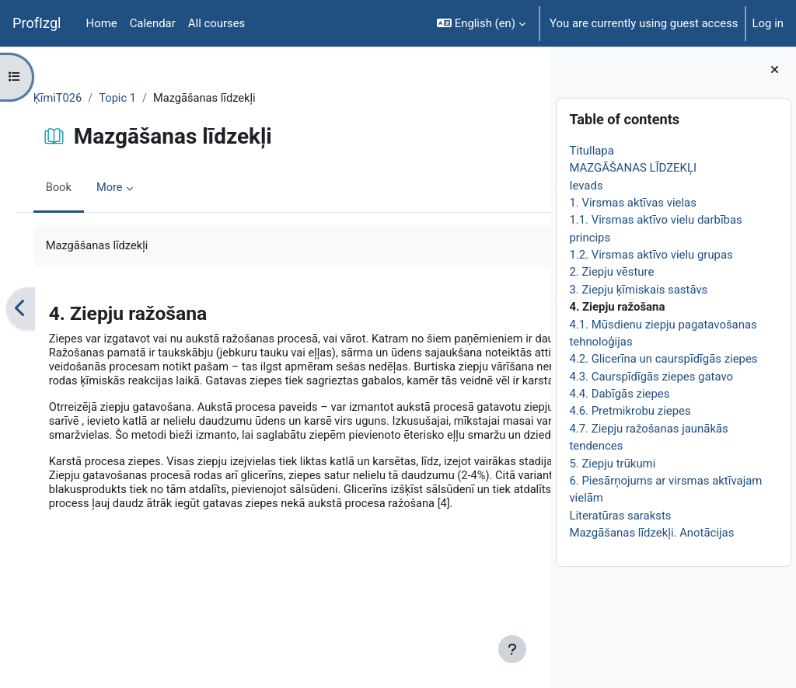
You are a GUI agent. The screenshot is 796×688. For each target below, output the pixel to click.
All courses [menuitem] (217, 23)
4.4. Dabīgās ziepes (619, 394)
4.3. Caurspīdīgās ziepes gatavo (651, 377)
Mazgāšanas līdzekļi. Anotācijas (651, 533)
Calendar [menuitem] (153, 23)
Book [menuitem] (81, 189)
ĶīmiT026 (80, 99)
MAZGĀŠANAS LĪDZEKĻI (632, 168)
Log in (768, 23)
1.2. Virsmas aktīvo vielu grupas (650, 255)
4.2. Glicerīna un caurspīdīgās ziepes (663, 359)
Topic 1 (141, 99)
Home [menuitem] (101, 23)
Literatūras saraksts (620, 516)
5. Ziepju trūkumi (612, 464)
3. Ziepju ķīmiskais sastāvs (638, 290)
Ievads (585, 186)
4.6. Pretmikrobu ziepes (629, 411)
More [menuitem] (132, 189)
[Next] (533, 309)
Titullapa (591, 151)
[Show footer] (512, 649)
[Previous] (42, 309)
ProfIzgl (36, 23)
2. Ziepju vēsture (611, 272)
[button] (481, 23)
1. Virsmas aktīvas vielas (632, 203)
